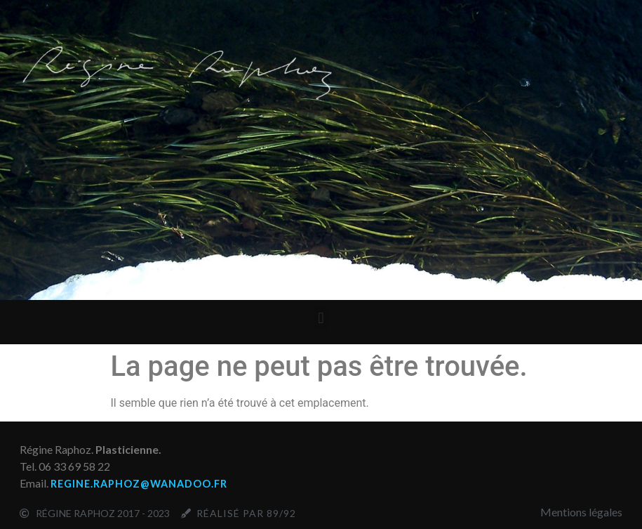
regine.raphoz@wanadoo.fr (139, 484)
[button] (321, 318)
